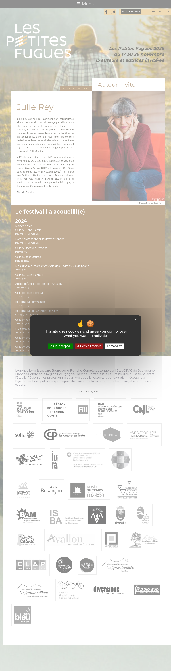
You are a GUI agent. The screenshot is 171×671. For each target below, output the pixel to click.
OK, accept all (60, 346)
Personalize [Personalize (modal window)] (114, 346)
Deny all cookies (89, 346)
